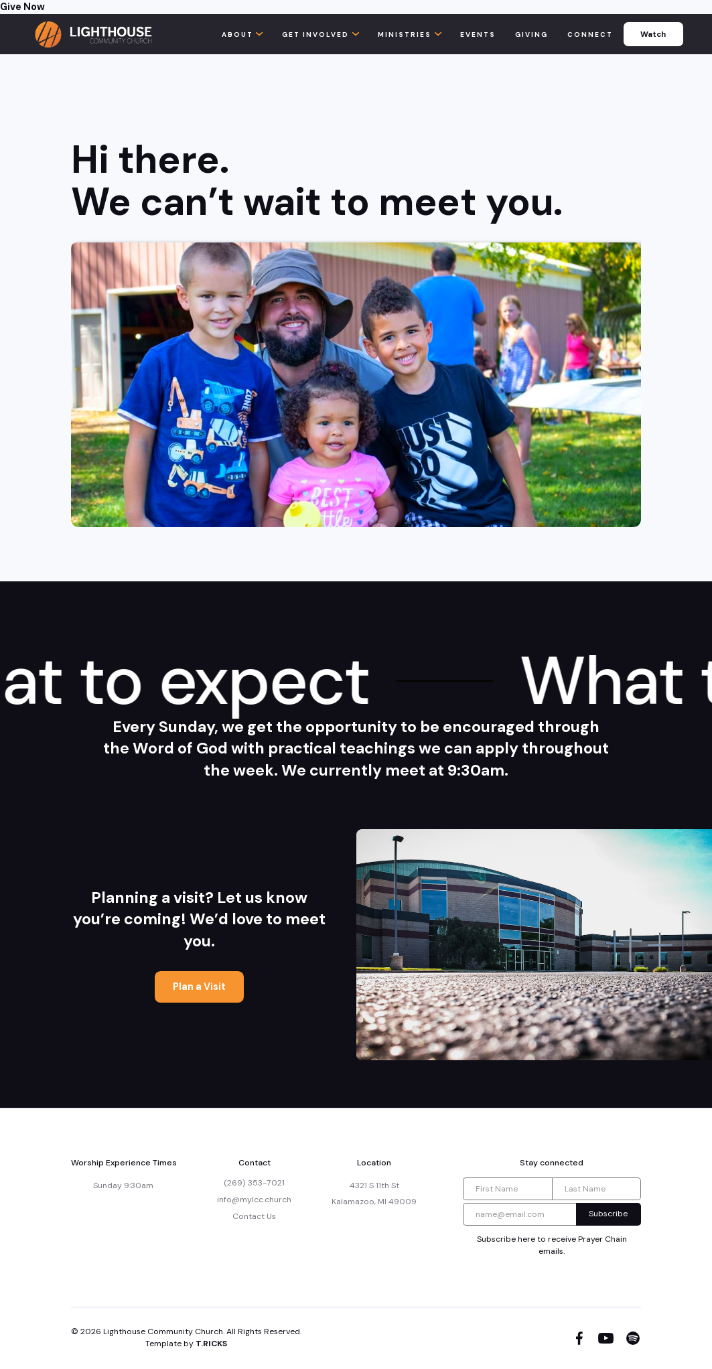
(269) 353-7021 (254, 1182)
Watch (653, 34)
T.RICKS (211, 1343)
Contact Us (254, 1216)
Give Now (22, 7)
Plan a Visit (199, 987)
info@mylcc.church (254, 1199)
